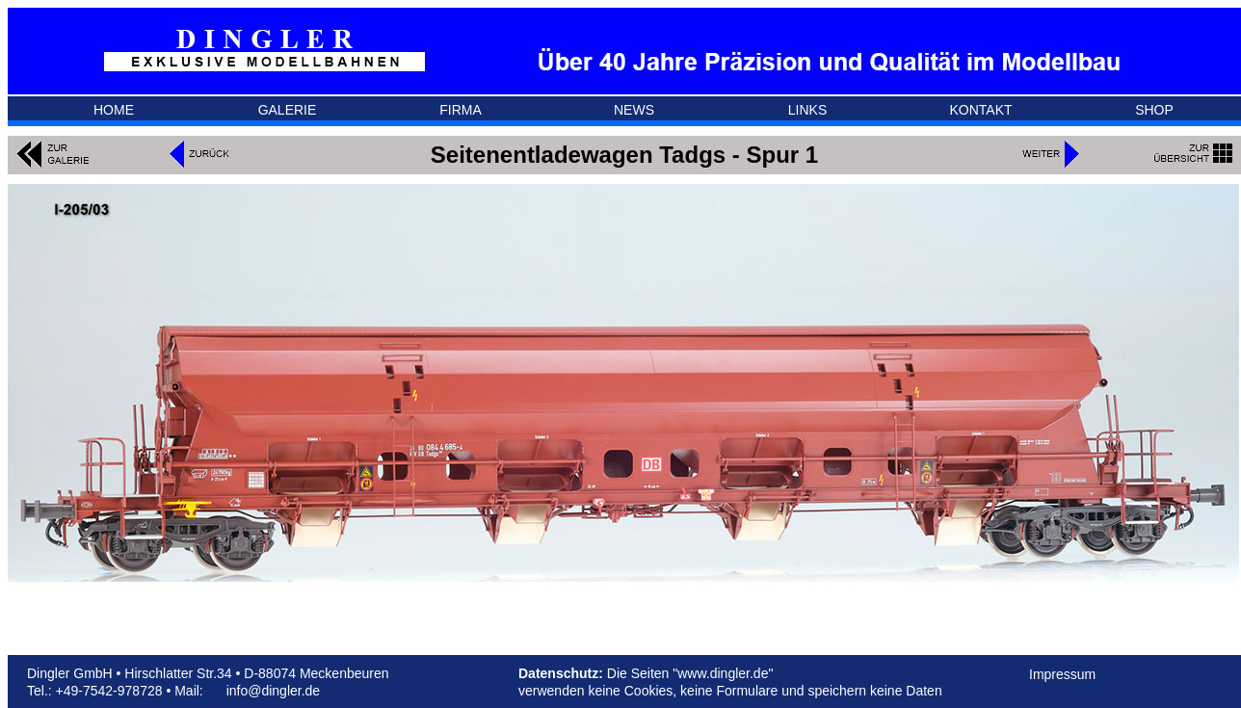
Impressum (1062, 674)
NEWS (634, 110)
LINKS (807, 110)
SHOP (1154, 110)
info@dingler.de (273, 690)
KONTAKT (980, 110)
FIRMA (460, 110)
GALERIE (287, 110)
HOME (113, 110)
